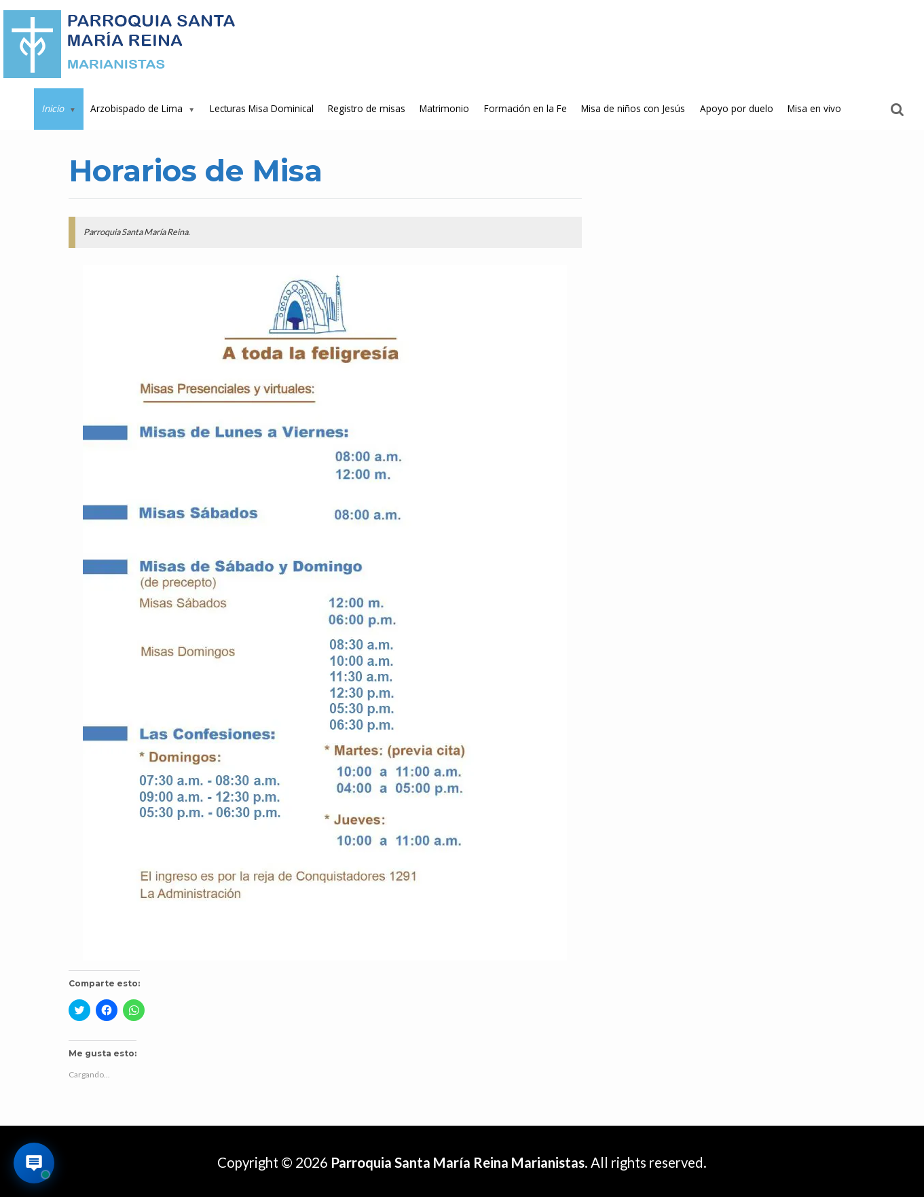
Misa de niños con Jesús (633, 108)
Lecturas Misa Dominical (262, 108)
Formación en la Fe (525, 108)
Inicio (52, 108)
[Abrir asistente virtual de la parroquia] (34, 1163)
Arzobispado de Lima (136, 108)
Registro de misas (366, 108)
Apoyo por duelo (736, 108)
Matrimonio (444, 108)
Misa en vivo (814, 108)
